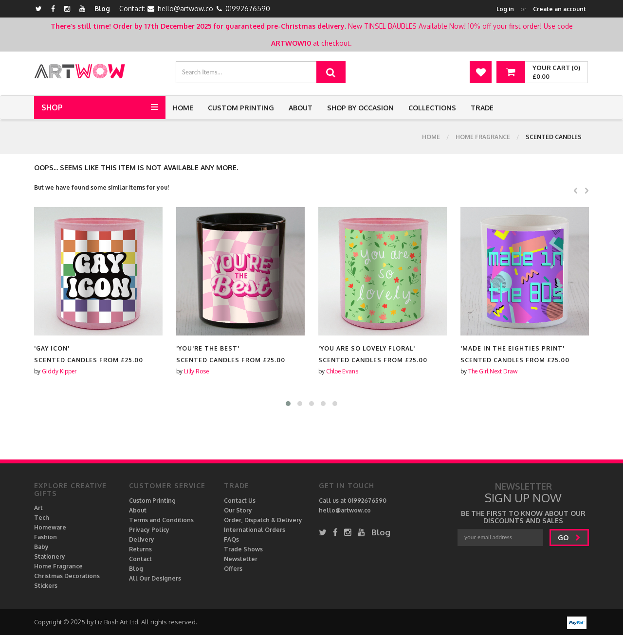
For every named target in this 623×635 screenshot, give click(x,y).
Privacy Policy (149, 529)
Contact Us (240, 500)
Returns (140, 549)
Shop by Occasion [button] (360, 108)
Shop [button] (52, 107)
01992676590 (247, 8)
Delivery (141, 539)
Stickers (45, 585)
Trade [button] (482, 108)
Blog (102, 8)
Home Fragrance (483, 137)
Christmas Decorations (67, 576)
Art (38, 508)
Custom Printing (241, 108)
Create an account (559, 9)
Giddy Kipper (59, 371)
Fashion (45, 537)
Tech (41, 517)
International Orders (254, 529)
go (569, 537)
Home (183, 108)
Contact (140, 559)
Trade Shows (243, 549)
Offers (233, 568)
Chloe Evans (342, 371)
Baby (41, 546)
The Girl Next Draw (492, 371)
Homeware (50, 527)
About (300, 108)
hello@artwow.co (185, 8)
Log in (505, 9)
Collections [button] (432, 108)
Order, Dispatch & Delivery (263, 520)
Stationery (49, 556)
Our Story (238, 510)
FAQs (231, 539)
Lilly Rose (196, 371)
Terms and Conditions (161, 520)
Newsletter (240, 559)
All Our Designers (155, 578)
